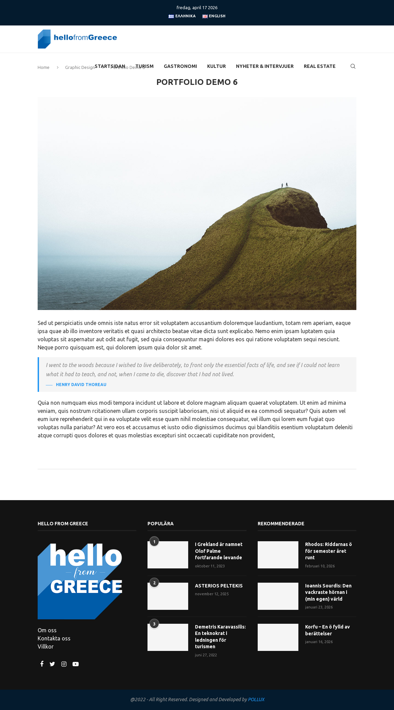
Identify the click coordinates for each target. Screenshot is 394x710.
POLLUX (256, 699)
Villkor (46, 646)
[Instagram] (64, 664)
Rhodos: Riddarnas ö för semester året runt (328, 551)
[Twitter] (53, 664)
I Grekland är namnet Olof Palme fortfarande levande (218, 551)
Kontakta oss (54, 638)
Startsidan (110, 66)
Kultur (216, 66)
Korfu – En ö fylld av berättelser (327, 630)
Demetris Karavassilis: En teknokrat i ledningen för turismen (220, 637)
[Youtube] (75, 664)
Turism (144, 66)
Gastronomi (180, 66)
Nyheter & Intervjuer (265, 66)
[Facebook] (42, 664)
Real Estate (320, 66)
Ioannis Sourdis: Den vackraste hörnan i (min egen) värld (328, 592)
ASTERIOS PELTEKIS (219, 585)
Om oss (47, 630)
